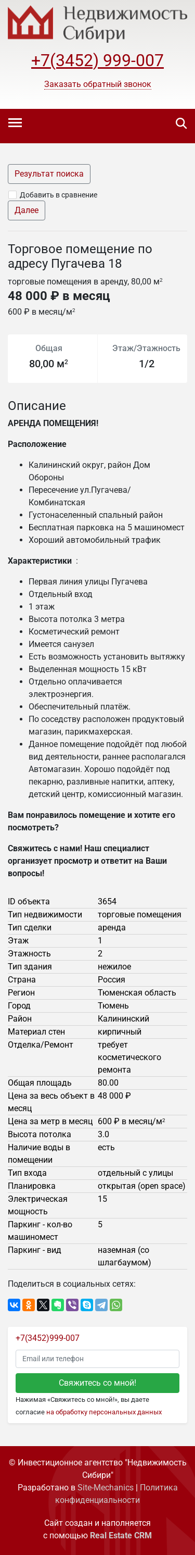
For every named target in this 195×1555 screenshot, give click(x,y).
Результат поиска (49, 174)
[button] (97, 84)
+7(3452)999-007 (48, 1338)
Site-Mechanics (105, 1487)
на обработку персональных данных (104, 1412)
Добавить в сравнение (58, 195)
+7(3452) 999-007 (97, 60)
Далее (26, 210)
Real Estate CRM (121, 1535)
